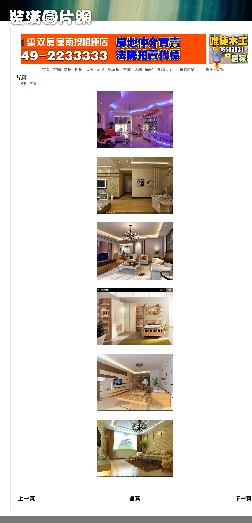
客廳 (21, 77)
